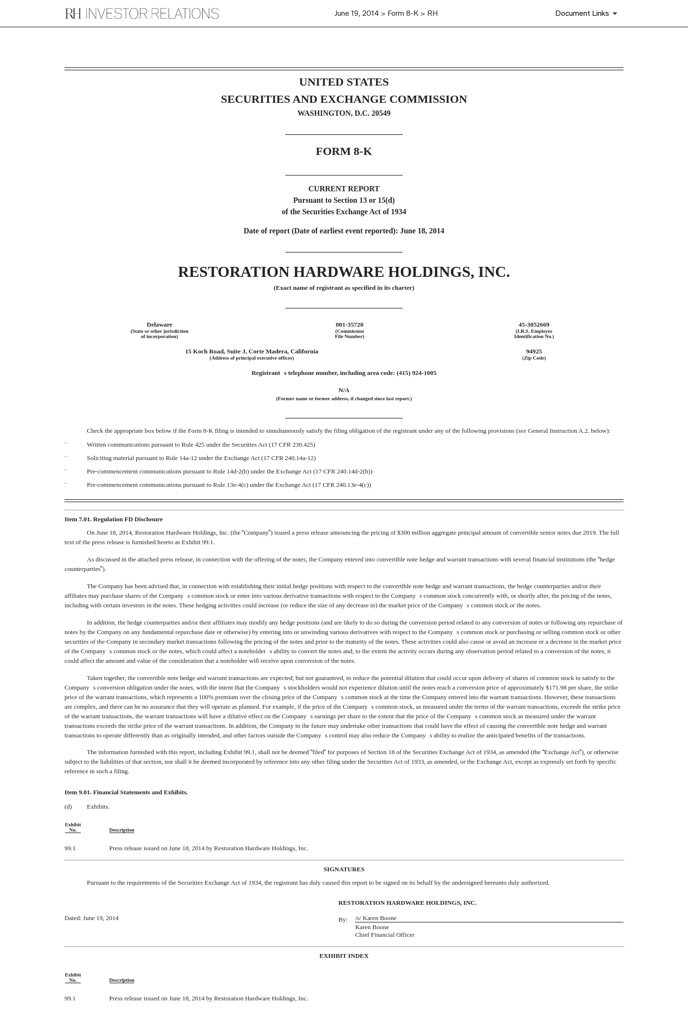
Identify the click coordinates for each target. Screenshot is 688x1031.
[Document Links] (588, 13)
